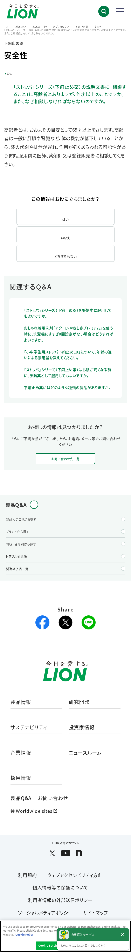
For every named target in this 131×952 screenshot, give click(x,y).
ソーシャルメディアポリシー (45, 912)
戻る (9, 73)
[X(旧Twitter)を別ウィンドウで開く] (65, 622)
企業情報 (21, 753)
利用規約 (27, 875)
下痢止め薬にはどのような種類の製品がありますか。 (67, 387)
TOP (6, 26)
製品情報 (21, 702)
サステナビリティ (29, 727)
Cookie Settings (49, 945)
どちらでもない (65, 256)
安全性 (98, 26)
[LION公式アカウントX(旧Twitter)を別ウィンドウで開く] (52, 853)
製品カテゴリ (40, 26)
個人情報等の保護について (60, 887)
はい (65, 219)
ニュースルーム (85, 753)
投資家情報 (82, 727)
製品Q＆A (21, 26)
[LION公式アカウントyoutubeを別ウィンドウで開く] (65, 853)
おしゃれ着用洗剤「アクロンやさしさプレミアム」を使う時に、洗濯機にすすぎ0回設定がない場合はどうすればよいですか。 (68, 334)
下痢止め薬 (81, 26)
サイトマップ (95, 912)
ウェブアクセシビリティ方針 (74, 875)
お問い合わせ (53, 797)
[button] (103, 11)
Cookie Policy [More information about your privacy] (24, 935)
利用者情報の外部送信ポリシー (60, 900)
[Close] (124, 927)
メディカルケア (61, 26)
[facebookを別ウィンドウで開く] (42, 622)
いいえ (65, 237)
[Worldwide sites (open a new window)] (65, 811)
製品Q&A (21, 797)
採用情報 (21, 778)
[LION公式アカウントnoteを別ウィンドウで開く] (79, 853)
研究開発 (79, 702)
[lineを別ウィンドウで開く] (89, 622)
